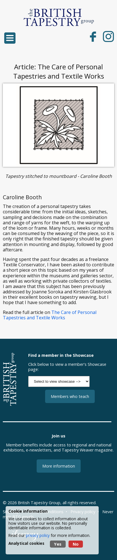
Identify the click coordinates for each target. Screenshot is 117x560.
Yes (57, 544)
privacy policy (38, 535)
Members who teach (70, 396)
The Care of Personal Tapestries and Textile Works (49, 315)
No (76, 544)
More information (58, 466)
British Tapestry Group (39, 502)
